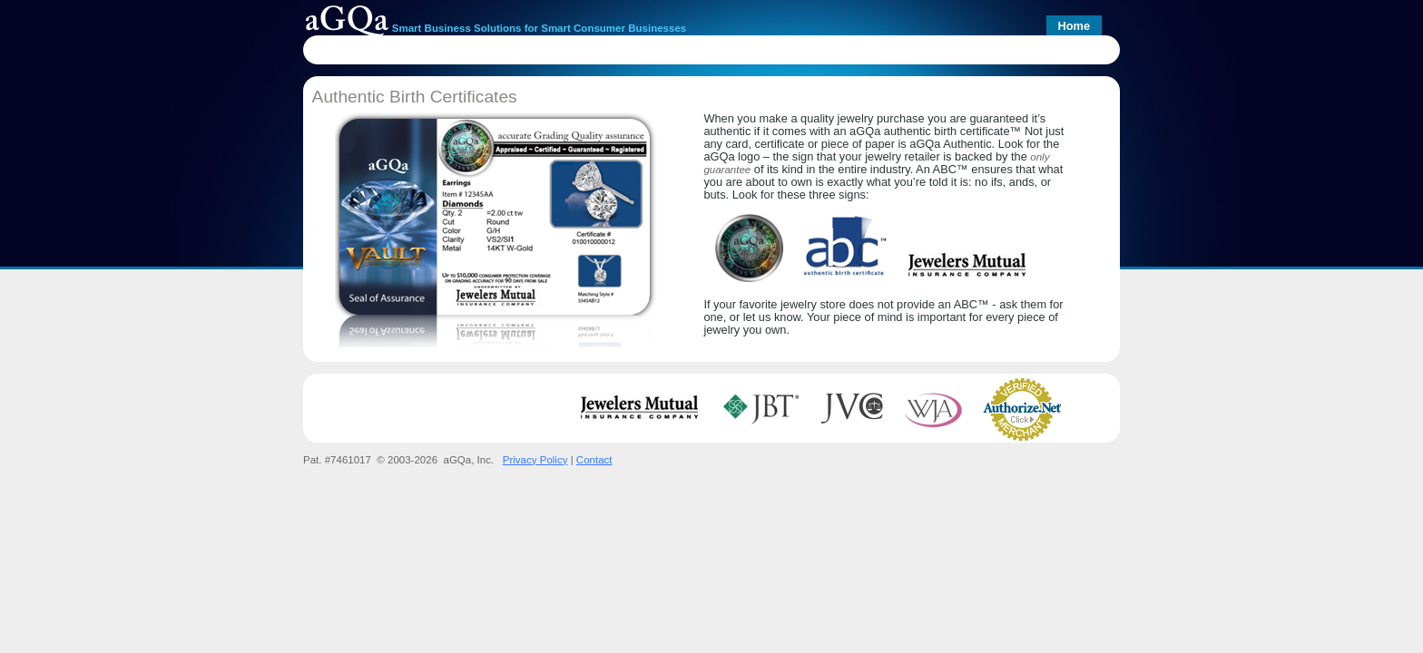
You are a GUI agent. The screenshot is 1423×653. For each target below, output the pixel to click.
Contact (594, 459)
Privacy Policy (535, 459)
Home (1073, 26)
